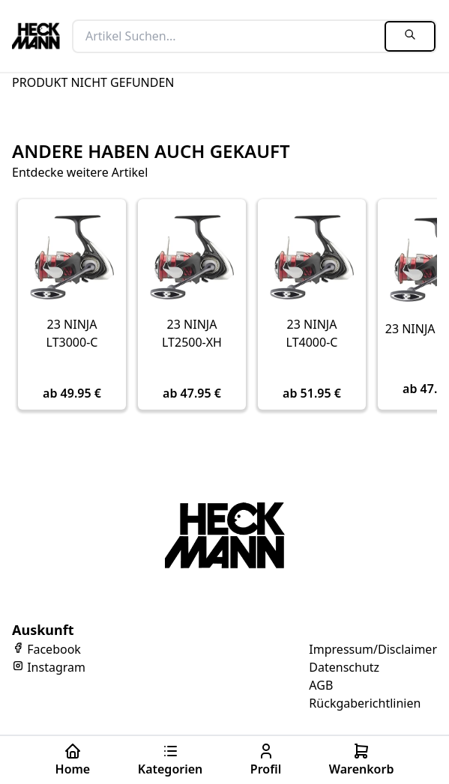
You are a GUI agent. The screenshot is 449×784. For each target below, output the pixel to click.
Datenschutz (344, 667)
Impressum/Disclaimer (373, 649)
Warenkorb (361, 759)
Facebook (46, 649)
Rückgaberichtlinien (365, 703)
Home (73, 759)
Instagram (48, 667)
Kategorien (170, 759)
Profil (265, 759)
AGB (321, 685)
